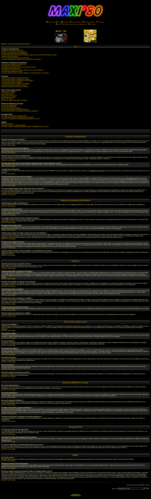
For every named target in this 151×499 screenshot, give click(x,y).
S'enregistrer (100, 22)
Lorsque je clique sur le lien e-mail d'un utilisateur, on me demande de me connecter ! (25, 73)
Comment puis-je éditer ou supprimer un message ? (15, 79)
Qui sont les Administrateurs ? (9, 105)
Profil (58, 24)
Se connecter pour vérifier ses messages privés (74, 24)
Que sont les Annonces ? (8, 97)
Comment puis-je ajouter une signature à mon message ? (17, 80)
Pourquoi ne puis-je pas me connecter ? (12, 50)
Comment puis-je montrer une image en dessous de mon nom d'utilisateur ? (22, 70)
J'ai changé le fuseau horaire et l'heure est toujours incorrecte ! (18, 67)
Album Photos (50, 22)
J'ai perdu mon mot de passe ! (9, 56)
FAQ (58, 22)
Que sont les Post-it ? (7, 99)
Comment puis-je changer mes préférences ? (14, 64)
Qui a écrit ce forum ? (7, 123)
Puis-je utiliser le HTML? (8, 93)
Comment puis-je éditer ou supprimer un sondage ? (15, 83)
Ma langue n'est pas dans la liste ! (10, 68)
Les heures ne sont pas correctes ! (11, 65)
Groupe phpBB (59, 459)
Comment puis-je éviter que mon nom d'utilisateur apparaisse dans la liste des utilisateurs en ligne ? (29, 55)
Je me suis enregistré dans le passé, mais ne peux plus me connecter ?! (21, 59)
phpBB (78, 494)
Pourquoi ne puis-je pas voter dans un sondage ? (15, 86)
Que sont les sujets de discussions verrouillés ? (14, 100)
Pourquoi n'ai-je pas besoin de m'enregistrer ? (14, 52)
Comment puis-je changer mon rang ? (12, 71)
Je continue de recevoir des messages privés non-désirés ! (17, 117)
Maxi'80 (79, 495)
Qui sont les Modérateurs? (8, 106)
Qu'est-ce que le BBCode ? (9, 91)
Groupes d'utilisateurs (89, 22)
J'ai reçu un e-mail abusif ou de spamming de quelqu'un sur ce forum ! (21, 119)
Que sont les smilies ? (7, 94)
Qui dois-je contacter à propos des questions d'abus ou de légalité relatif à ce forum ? (25, 126)
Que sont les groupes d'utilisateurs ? (11, 108)
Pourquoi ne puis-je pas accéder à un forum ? (14, 85)
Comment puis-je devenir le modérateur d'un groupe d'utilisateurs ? (20, 111)
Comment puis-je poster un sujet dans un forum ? (15, 78)
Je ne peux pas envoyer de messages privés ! (14, 116)
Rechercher (65, 22)
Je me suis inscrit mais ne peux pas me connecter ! (15, 58)
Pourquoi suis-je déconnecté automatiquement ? (15, 53)
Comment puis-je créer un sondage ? (11, 82)
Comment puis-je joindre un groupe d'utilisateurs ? (15, 109)
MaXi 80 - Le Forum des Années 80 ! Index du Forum (15, 43)
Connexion (92, 24)
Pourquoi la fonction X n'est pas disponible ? (13, 125)
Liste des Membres (75, 22)
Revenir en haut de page (8, 145)
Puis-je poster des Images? (9, 96)
